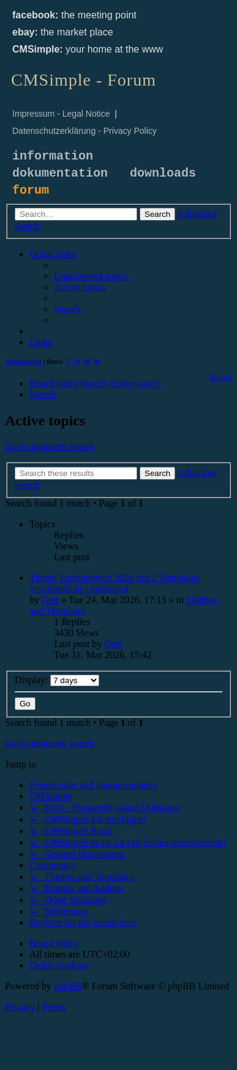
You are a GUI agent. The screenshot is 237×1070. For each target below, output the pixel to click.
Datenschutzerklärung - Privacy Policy (84, 131)
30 (86, 361)
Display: (57, 680)
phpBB (67, 986)
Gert (50, 600)
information (52, 156)
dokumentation (60, 173)
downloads (163, 173)
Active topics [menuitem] (23, 361)
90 (97, 361)
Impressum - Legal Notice (61, 114)
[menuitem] (91, 276)
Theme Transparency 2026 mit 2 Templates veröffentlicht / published (114, 583)
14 (76, 361)
